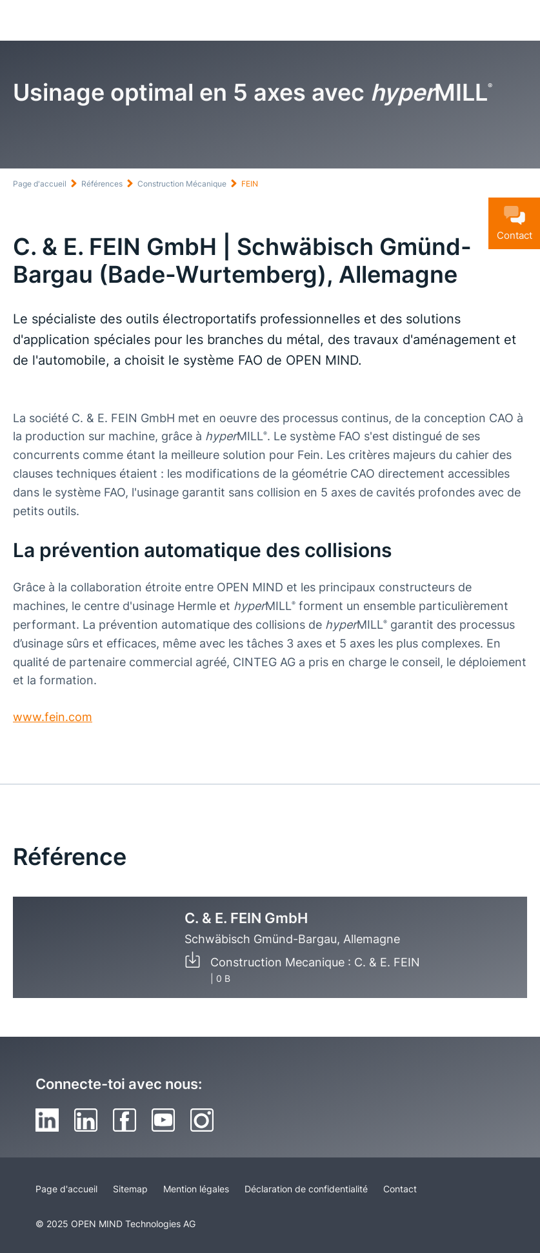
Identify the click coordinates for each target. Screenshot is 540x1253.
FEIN (249, 183)
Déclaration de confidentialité (306, 1188)
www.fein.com (52, 717)
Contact (400, 1188)
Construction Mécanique (181, 183)
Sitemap (130, 1188)
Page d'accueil (39, 183)
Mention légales (196, 1188)
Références (102, 183)
